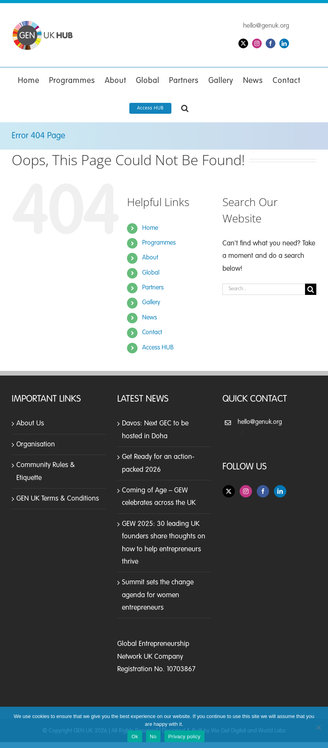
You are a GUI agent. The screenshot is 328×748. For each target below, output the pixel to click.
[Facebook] (263, 491)
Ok (134, 736)
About (150, 258)
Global (150, 273)
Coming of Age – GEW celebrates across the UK (159, 496)
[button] (185, 108)
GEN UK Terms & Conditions (57, 498)
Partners (153, 288)
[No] (318, 727)
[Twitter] (228, 491)
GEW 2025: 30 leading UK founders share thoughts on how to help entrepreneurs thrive (163, 542)
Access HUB (158, 348)
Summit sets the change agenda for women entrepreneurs (158, 595)
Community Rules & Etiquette (45, 471)
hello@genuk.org (266, 26)
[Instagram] (246, 491)
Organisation (35, 444)
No (153, 736)
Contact (152, 333)
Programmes (159, 243)
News (149, 318)
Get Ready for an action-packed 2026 (158, 463)
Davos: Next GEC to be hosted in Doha (155, 429)
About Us (30, 423)
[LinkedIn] (280, 491)
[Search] (310, 289)
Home (150, 228)
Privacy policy (184, 736)
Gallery (151, 303)
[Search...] (263, 289)
